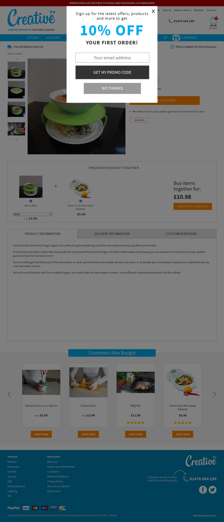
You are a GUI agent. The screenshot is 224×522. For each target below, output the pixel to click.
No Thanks (112, 88)
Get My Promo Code (112, 72)
